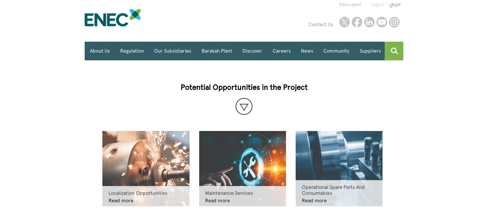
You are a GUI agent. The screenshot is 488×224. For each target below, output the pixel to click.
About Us (100, 51)
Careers (282, 51)
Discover (252, 51)
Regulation (132, 51)
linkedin (369, 22)
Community (336, 51)
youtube (382, 22)
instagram (394, 22)
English (378, 4)
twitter (344, 22)
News (307, 51)
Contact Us (320, 24)
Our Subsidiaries (172, 51)
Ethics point (350, 4)
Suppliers (370, 51)
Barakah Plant (217, 51)
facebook (357, 22)
